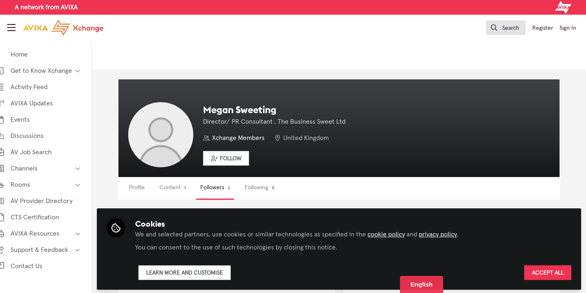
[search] (506, 27)
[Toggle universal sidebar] (11, 27)
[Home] (63, 27)
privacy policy (450, 233)
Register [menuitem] (542, 28)
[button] (238, 158)
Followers (227, 187)
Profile (149, 187)
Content (185, 187)
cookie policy (398, 233)
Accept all (548, 271)
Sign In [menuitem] (568, 28)
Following (271, 187)
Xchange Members (250, 138)
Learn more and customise (196, 271)
